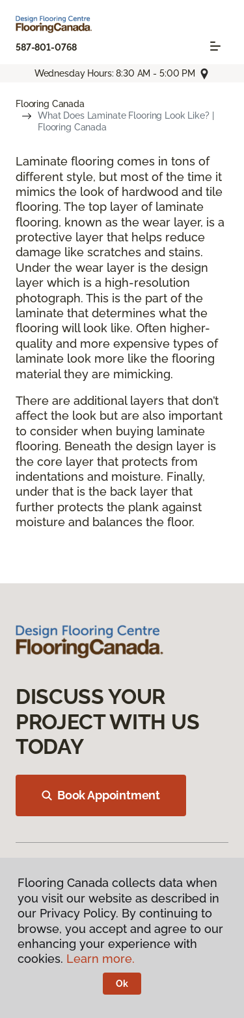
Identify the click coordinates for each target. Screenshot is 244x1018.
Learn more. (100, 958)
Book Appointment (101, 795)
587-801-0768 (46, 47)
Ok (122, 983)
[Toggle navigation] (215, 46)
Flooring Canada (50, 104)
